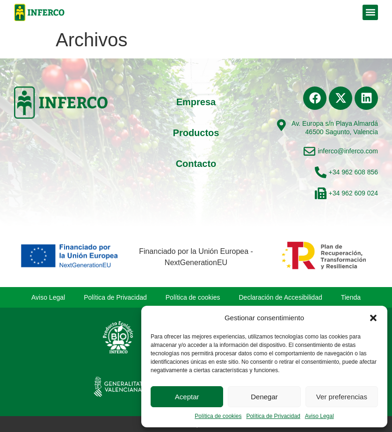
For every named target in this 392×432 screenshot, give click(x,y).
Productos (196, 133)
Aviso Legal (319, 416)
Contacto (196, 163)
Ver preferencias (341, 397)
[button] (373, 318)
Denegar (264, 397)
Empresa (196, 102)
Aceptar (187, 397)
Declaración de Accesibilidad (280, 297)
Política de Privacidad (273, 416)
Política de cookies (218, 416)
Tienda (351, 297)
